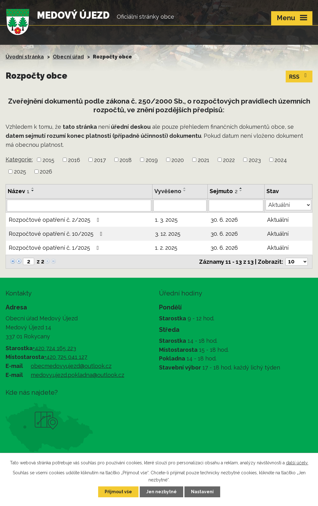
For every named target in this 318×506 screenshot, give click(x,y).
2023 (255, 159)
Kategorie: (19, 159)
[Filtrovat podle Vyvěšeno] (180, 205)
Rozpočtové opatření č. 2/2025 (55, 219)
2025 (20, 171)
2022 (229, 159)
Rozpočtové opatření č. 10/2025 (57, 233)
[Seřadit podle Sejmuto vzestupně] (241, 188)
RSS (299, 76)
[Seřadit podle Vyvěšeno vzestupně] (184, 188)
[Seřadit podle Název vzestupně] (33, 188)
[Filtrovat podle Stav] (288, 205)
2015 (48, 159)
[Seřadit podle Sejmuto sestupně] (241, 190)
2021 (203, 159)
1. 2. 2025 (166, 247)
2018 (126, 159)
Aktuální (277, 219)
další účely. (297, 462)
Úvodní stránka (25, 57)
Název (19, 191)
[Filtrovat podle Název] (79, 205)
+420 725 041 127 (65, 357)
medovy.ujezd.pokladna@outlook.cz (77, 375)
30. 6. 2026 (224, 219)
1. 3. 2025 (166, 219)
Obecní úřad (68, 57)
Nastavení (202, 491)
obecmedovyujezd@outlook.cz (71, 366)
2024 (281, 159)
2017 (100, 159)
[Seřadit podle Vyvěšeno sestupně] (184, 190)
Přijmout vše (118, 491)
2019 (152, 159)
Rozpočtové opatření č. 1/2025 (55, 247)
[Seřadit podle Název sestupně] (33, 190)
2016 (74, 159)
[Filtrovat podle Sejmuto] (236, 205)
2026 (46, 171)
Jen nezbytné (161, 491)
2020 (177, 159)
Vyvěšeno (167, 191)
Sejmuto (224, 191)
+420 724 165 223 (54, 348)
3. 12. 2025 (167, 233)
